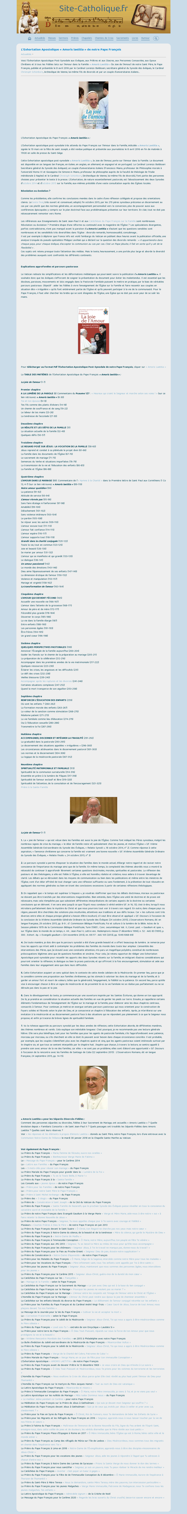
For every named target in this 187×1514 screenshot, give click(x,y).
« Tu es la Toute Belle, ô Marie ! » (69, 1176)
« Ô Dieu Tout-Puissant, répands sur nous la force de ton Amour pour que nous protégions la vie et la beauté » (87, 1333)
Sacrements (122, 38)
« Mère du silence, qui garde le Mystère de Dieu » (139, 1233)
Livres (135, 38)
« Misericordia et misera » (78, 1388)
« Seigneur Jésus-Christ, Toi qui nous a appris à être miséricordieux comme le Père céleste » (92, 1322)
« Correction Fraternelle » (38, 1316)
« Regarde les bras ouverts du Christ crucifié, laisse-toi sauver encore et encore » (120, 1498)
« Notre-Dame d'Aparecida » (67, 1255)
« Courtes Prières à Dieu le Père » (49, 1225)
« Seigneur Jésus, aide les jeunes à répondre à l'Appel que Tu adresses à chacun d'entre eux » (90, 1458)
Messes (52, 38)
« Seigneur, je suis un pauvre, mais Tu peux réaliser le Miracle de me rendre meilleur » (118, 1467)
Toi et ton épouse (30, 401)
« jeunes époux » (48, 1183)
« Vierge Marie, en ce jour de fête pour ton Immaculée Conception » (95, 1358)
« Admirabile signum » (75, 1494)
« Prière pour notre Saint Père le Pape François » (51, 1191)
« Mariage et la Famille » (37, 1282)
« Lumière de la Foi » (92, 1172)
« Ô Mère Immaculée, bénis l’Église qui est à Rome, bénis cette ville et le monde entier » (92, 1435)
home (30, 39)
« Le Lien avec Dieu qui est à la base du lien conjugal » (115, 1286)
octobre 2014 (30, 183)
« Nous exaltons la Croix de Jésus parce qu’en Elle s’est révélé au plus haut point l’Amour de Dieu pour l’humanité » (91, 1379)
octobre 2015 (49, 183)
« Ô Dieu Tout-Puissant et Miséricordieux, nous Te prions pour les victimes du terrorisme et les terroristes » (92, 1371)
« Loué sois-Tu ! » (60, 1327)
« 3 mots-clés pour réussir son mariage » (47, 1168)
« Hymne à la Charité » (90, 481)
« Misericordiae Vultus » (118, 1342)
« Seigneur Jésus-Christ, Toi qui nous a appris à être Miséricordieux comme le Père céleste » (92, 1348)
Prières (75, 38)
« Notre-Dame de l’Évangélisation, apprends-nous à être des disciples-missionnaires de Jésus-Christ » (90, 1450)
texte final (37, 202)
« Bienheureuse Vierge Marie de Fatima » (73, 1157)
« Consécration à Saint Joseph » (52, 1202)
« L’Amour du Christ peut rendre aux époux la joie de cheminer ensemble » (107, 1297)
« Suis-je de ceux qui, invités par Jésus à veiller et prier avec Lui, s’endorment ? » (87, 1409)
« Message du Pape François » (40, 1161)
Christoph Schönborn (32, 72)
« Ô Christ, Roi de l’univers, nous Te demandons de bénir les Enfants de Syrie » (116, 1414)
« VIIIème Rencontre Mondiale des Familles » (48, 1339)
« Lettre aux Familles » (36, 1165)
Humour (145, 38)
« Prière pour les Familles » (39, 1187)
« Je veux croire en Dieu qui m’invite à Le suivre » (126, 1365)
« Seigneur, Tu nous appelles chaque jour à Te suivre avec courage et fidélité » (99, 1221)
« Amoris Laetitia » (99, 64)
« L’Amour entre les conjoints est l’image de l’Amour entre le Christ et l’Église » (113, 1293)
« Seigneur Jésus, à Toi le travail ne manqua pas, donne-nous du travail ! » (110, 1248)
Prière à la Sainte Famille (34, 787)
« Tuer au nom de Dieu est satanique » (114, 1384)
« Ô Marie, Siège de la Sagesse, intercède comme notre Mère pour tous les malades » (115, 1259)
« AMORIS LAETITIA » (61, 1361)
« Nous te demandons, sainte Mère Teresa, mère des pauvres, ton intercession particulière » (112, 1483)
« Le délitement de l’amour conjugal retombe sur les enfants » (125, 1301)
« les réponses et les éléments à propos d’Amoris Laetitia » (57, 1134)
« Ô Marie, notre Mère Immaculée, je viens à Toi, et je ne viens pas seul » (118, 1392)
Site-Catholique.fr (93, 9)
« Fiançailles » (70, 1278)
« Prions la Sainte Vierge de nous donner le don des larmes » (126, 1464)
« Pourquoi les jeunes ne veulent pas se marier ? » (98, 1289)
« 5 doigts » (42, 1199)
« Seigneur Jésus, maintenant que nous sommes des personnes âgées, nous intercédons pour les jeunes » (91, 1269)
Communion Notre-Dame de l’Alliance (41, 1138)
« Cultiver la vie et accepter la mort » (101, 1312)
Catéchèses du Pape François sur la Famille (112, 221)
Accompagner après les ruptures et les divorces (46, 681)
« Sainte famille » (64, 1180)
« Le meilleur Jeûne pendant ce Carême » (43, 1399)
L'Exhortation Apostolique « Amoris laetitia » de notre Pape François (71, 50)
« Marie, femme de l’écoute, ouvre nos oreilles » (76, 1153)
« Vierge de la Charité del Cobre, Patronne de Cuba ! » (79, 1354)
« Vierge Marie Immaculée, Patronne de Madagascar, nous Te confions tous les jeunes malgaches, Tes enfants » (92, 1488)
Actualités (40, 38)
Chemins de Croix (104, 38)
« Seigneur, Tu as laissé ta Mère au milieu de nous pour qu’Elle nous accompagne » (110, 1244)
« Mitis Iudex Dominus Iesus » (90, 1395)
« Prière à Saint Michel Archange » (42, 1195)
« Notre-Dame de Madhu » (67, 1236)
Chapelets (87, 38)
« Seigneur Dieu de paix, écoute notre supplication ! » (112, 1252)
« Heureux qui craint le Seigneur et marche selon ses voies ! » (124, 394)
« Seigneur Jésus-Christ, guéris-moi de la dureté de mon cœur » (108, 1274)
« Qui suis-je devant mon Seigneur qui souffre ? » (121, 1403)
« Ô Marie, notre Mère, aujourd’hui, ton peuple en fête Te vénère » (114, 1240)
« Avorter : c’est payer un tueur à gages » (77, 1471)
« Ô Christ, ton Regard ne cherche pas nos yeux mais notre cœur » (110, 1229)
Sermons (63, 38)
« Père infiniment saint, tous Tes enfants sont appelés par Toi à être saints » (112, 1263)
